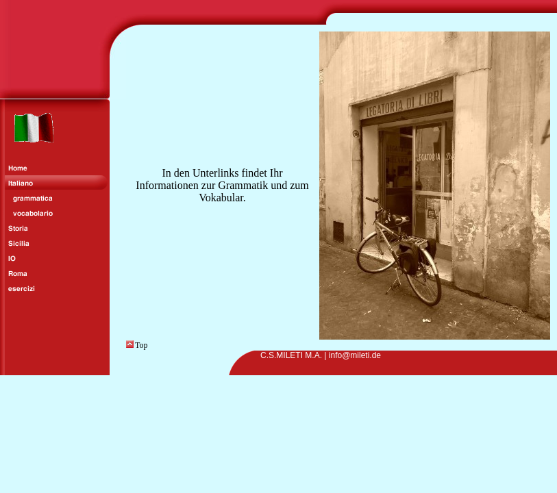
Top (137, 345)
